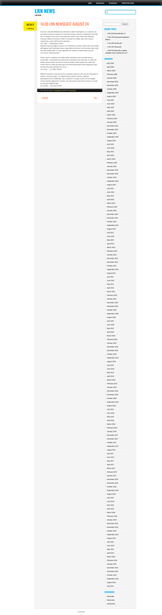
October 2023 (111, 177)
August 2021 (111, 273)
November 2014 (112, 571)
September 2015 (113, 534)
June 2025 (110, 104)
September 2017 (113, 446)
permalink (73, 90)
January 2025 (111, 122)
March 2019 (111, 380)
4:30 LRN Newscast (114, 47)
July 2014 (110, 586)
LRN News (45, 11)
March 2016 (111, 512)
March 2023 (111, 203)
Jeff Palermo (31, 28)
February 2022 (112, 251)
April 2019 (110, 376)
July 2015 (110, 542)
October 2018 (111, 398)
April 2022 (110, 244)
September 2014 (113, 579)
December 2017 (112, 435)
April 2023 (110, 199)
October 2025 (111, 89)
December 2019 (112, 347)
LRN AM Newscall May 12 (116, 33)
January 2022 (111, 255)
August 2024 (111, 140)
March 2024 (111, 159)
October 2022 (111, 221)
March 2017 (111, 468)
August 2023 (111, 185)
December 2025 (112, 82)
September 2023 (113, 181)
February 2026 (112, 74)
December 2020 (112, 302)
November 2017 (112, 439)
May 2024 (110, 152)
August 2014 (111, 582)
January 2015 (111, 564)
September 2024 (113, 137)
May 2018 (110, 417)
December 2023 (112, 170)
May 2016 (110, 505)
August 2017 (111, 450)
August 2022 (111, 229)
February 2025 (112, 118)
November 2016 (112, 483)
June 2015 (110, 545)
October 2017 (111, 442)
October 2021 (111, 266)
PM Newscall (113, 3)
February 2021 (112, 295)
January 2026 (111, 78)
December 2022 (112, 214)
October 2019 (111, 354)
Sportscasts (111, 604)
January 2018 (111, 431)
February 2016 (112, 516)
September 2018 (113, 402)
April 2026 (110, 67)
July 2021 (110, 277)
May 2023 (110, 196)
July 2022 (110, 233)
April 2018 (110, 420)
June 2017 (110, 457)
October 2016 (111, 487)
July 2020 (110, 321)
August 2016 (111, 494)
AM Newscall (100, 3)
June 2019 (110, 369)
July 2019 (110, 365)
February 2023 (112, 207)
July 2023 (110, 188)
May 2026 (110, 63)
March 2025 (111, 115)
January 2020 (111, 343)
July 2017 (110, 453)
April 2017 (110, 464)
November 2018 (112, 395)
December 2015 (112, 523)
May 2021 (110, 284)
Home (90, 3)
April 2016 (110, 509)
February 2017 (112, 472)
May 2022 (110, 240)
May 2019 (110, 372)
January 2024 (111, 166)
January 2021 (111, 299)
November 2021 (112, 262)
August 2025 (111, 96)
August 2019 (111, 361)
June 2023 (110, 192)
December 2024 (112, 126)
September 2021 (113, 269)
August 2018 (111, 406)
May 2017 (110, 461)
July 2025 (110, 100)
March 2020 (111, 336)
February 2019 (112, 383)
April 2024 (110, 155)
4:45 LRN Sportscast (114, 43)
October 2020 (111, 310)
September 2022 (113, 225)
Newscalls (110, 596)
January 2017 (111, 476)
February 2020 (112, 339)
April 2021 (110, 288)
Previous (44, 98)
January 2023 (111, 210)
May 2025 (110, 107)
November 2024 (112, 129)
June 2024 (110, 148)
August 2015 (111, 538)
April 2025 (110, 111)
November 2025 (112, 85)
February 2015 (112, 560)
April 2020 (110, 332)
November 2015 (112, 527)
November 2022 (112, 218)
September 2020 (113, 314)
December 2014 (112, 568)
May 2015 (110, 549)
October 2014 (111, 575)
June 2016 (110, 501)
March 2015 (111, 557)
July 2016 (110, 498)
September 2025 (113, 93)
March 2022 (111, 247)
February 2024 (112, 163)
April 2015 (110, 553)
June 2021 (110, 280)
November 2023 (112, 174)
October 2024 (111, 133)
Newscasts (58, 90)
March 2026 (111, 71)
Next (96, 98)
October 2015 (111, 531)
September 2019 (113, 358)
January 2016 (111, 520)
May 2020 (110, 328)
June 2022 (110, 236)
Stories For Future (128, 3)
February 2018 (112, 428)
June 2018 (110, 413)
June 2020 (110, 325)
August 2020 (111, 317)
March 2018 (111, 424)
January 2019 (111, 387)
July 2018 (110, 409)
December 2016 (112, 479)
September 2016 (113, 490)
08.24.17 (30, 24)
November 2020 (112, 306)
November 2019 (112, 350)
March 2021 (111, 291)
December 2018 (112, 391)
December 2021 (112, 258)
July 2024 (110, 144)
